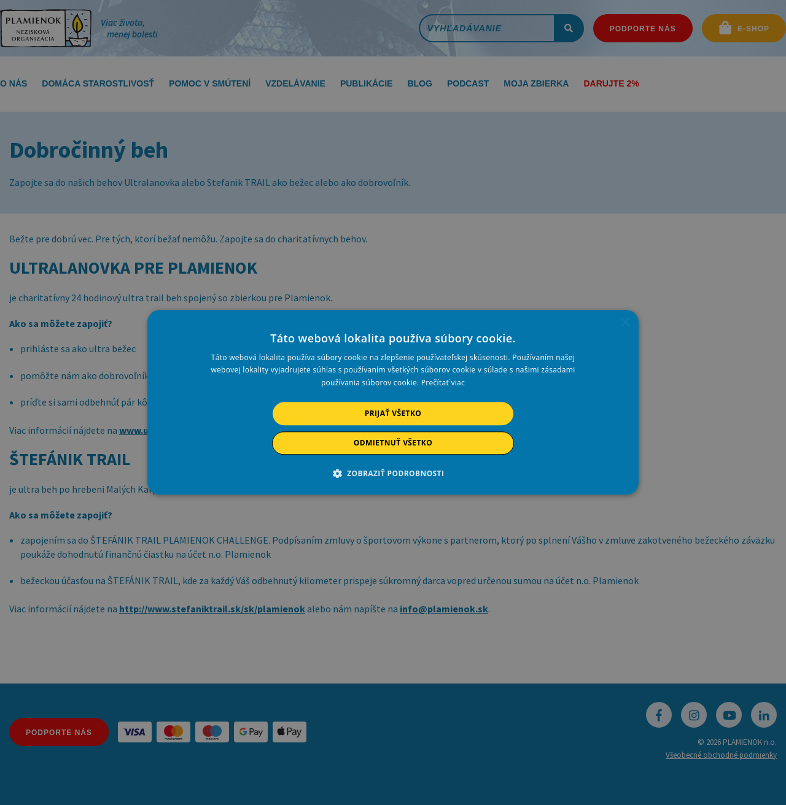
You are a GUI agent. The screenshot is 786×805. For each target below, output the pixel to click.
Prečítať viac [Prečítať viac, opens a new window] (443, 382)
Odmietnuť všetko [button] (393, 443)
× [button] (624, 323)
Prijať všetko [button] (393, 413)
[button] (393, 474)
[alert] (393, 402)
